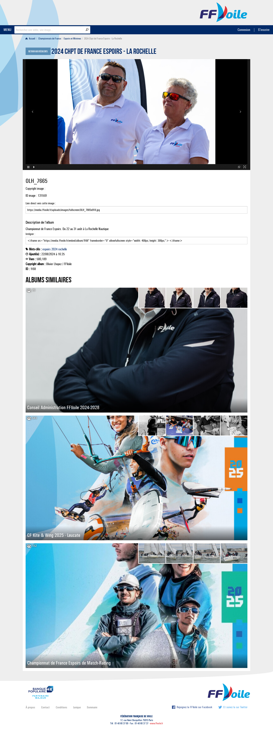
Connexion (244, 29)
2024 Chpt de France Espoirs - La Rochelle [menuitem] (103, 38)
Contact (45, 707)
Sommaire (92, 707)
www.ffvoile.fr (156, 723)
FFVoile (223, 12)
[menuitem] (31, 38)
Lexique (77, 707)
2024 (54, 249)
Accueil (30, 38)
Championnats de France (49, 38)
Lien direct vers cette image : (136, 207)
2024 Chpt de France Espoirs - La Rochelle (103, 52)
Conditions (61, 707)
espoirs (46, 249)
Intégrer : (136, 238)
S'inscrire (263, 29)
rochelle (62, 249)
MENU (7, 29)
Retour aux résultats (38, 51)
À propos (30, 707)
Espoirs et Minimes (72, 38)
